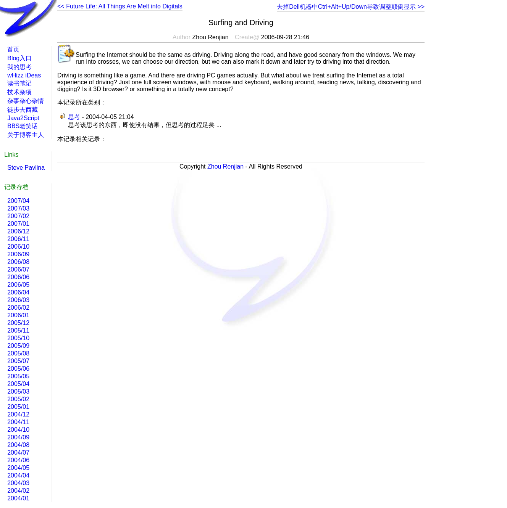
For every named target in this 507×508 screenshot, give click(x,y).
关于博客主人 (25, 135)
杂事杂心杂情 (25, 101)
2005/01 (18, 407)
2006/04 (18, 292)
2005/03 (18, 391)
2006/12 (18, 231)
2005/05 (18, 376)
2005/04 (18, 384)
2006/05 (18, 284)
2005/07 (18, 361)
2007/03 (18, 208)
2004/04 (18, 475)
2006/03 (18, 300)
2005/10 (18, 338)
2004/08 (18, 445)
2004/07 (18, 452)
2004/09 (18, 437)
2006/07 (18, 269)
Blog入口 (19, 58)
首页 (13, 49)
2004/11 (18, 422)
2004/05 (18, 468)
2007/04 (18, 201)
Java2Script (23, 118)
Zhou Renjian (225, 166)
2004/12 (18, 414)
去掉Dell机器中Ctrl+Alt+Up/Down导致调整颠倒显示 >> (351, 6)
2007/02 (18, 216)
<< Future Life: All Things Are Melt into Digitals (119, 6)
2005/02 (18, 399)
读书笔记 (19, 83)
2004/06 (18, 460)
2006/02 (18, 307)
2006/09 (18, 254)
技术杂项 (19, 92)
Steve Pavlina (26, 167)
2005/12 (18, 323)
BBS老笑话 (22, 126)
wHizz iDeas (24, 75)
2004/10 (18, 429)
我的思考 (19, 67)
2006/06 (18, 277)
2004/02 (18, 490)
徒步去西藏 (22, 109)
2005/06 (18, 368)
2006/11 (18, 239)
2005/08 (18, 353)
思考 (74, 117)
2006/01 (18, 315)
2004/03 (18, 483)
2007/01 (18, 223)
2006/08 (18, 262)
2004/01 (18, 498)
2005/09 (18, 345)
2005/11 (18, 330)
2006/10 (18, 246)
